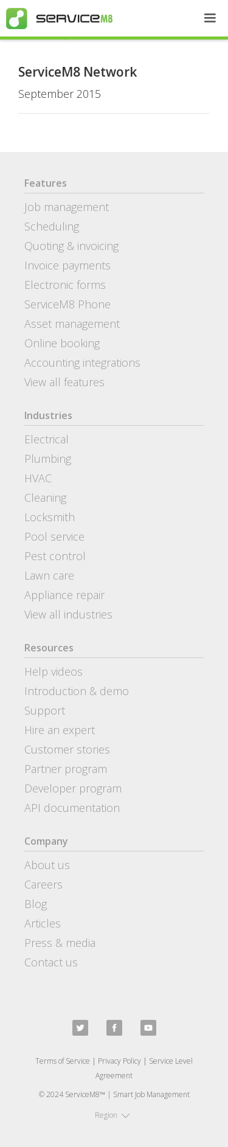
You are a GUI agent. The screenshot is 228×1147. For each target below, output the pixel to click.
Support (44, 710)
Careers (43, 884)
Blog (35, 903)
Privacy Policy (119, 1061)
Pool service (54, 536)
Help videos (53, 671)
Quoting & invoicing (71, 245)
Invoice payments (67, 265)
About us (47, 865)
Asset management (72, 323)
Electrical (46, 439)
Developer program (73, 788)
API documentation (72, 807)
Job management (66, 206)
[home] (56, 18)
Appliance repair (64, 594)
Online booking (62, 343)
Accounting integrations (82, 362)
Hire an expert (59, 730)
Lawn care (49, 575)
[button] (210, 18)
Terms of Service (62, 1061)
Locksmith (49, 517)
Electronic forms (65, 284)
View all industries (68, 614)
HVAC (38, 478)
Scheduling (51, 226)
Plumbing (47, 458)
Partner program (65, 768)
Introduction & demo (76, 691)
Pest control (55, 556)
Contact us (51, 962)
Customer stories (67, 749)
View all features (64, 382)
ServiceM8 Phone (67, 304)
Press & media (59, 942)
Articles (42, 923)
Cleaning (45, 497)
